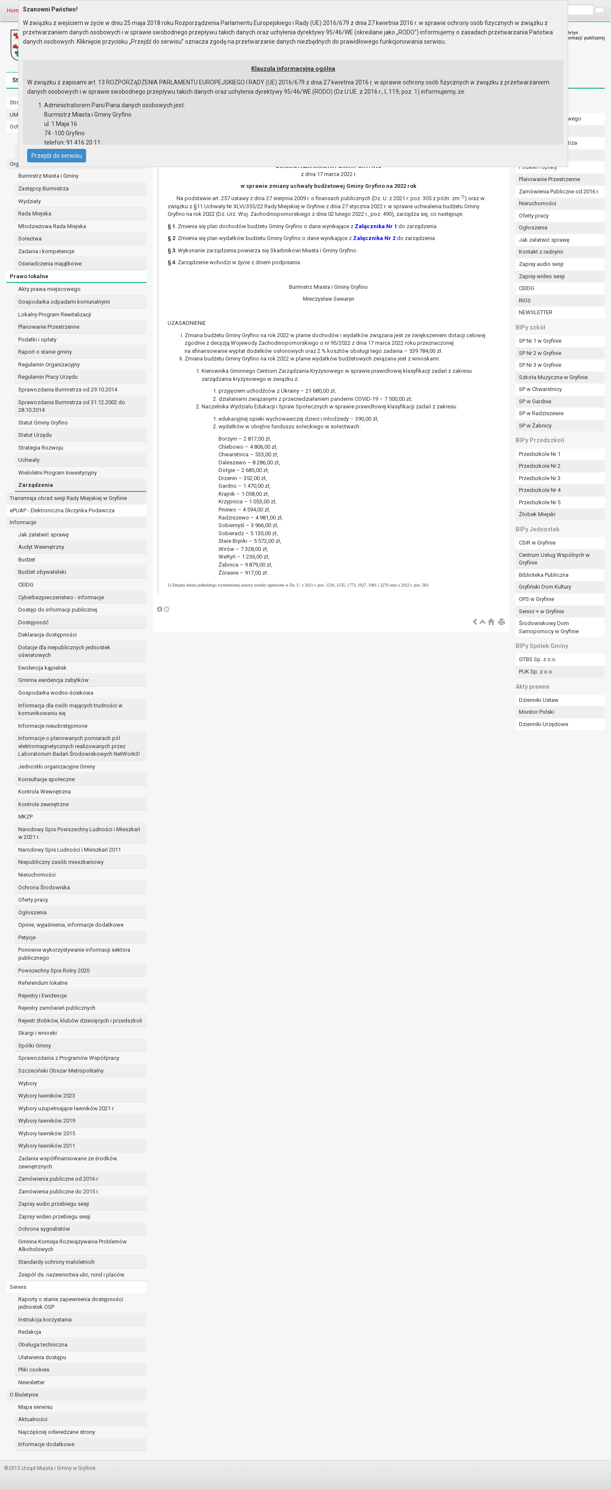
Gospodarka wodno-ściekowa (55, 693)
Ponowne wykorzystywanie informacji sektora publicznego (74, 954)
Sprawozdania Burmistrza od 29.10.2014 (67, 389)
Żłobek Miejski (537, 514)
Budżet (26, 559)
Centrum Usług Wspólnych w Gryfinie (554, 559)
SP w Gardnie (535, 401)
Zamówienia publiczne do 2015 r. (58, 1191)
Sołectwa (30, 238)
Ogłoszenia (32, 912)
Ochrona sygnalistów (44, 1229)
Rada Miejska (34, 213)
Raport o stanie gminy (45, 352)
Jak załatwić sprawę (43, 534)
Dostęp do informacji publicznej (57, 609)
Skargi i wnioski (37, 1033)
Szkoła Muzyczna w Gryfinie (553, 377)
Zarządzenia (35, 485)
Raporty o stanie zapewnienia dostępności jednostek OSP (70, 1303)
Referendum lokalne (42, 983)
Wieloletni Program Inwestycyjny (57, 472)
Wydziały (29, 201)
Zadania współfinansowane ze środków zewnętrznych (67, 1162)
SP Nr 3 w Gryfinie (540, 365)
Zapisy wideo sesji (542, 276)
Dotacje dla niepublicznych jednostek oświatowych (64, 651)
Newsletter (31, 1382)
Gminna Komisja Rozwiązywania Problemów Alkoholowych (72, 1245)
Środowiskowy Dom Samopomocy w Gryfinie (549, 627)
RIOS (525, 300)
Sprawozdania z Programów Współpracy (68, 1058)
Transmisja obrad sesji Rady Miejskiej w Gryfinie (68, 498)
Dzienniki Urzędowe (543, 724)
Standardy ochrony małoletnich (56, 1262)
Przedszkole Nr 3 (540, 478)
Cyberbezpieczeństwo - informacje (61, 597)
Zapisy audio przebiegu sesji (53, 1204)
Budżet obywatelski (42, 572)
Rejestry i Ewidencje (42, 995)
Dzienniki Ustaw (538, 700)
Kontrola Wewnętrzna (44, 791)
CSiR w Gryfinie (537, 542)
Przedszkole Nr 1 (540, 454)
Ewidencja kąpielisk (42, 668)
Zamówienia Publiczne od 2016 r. (559, 191)
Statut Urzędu (35, 435)
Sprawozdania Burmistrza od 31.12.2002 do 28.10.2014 (71, 406)
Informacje (23, 522)
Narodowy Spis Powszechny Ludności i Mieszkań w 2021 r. (79, 833)
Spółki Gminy (34, 1045)
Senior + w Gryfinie (541, 611)
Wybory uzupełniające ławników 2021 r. (66, 1108)
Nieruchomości (37, 875)
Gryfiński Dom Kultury (545, 587)
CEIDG (26, 584)
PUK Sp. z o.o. (536, 671)
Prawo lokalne (29, 276)
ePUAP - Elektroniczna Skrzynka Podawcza (62, 510)
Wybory (27, 1083)
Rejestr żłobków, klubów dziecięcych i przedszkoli (80, 1020)
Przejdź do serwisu (56, 155)
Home (14, 10)
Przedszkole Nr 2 (540, 466)
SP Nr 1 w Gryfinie (540, 341)
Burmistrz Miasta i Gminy (48, 176)
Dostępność (33, 622)
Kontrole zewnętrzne (43, 804)
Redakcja (29, 1332)
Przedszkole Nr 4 (540, 490)
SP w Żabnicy (535, 425)
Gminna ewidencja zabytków (53, 680)
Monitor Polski (536, 712)
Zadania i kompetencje (46, 251)
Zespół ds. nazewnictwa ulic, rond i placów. (71, 1274)
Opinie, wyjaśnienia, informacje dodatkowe (70, 925)
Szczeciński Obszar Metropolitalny (61, 1070)
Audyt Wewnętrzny (41, 547)
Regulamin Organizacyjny (49, 364)
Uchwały (28, 460)
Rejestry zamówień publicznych (56, 1008)
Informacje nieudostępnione (52, 726)
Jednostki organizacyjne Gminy (56, 766)
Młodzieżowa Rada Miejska (52, 226)
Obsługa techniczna (42, 1344)
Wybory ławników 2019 (46, 1120)
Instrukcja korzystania (45, 1319)
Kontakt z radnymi (541, 252)
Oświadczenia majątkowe (49, 263)
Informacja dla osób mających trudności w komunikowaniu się (70, 709)
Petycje (27, 937)
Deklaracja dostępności (47, 634)
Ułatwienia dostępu (42, 1357)
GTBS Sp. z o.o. (538, 659)
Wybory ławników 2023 (46, 1095)
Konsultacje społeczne (46, 779)
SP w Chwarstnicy (540, 389)
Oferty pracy (33, 900)
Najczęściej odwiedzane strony (56, 1432)
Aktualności (33, 1419)
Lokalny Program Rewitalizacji (54, 314)
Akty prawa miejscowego (49, 289)
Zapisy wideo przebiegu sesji (54, 1216)
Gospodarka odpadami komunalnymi (64, 302)
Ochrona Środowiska (44, 887)
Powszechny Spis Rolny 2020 (54, 970)
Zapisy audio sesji (541, 264)
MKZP (25, 816)
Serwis (18, 1287)
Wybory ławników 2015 (46, 1133)
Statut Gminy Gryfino (43, 422)
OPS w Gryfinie (536, 599)
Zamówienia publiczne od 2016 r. (58, 1179)
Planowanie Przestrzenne (48, 327)
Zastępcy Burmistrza (43, 188)
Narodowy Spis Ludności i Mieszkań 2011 (69, 849)
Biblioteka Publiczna (544, 575)
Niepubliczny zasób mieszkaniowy (61, 862)
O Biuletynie (24, 1394)
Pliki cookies (33, 1369)
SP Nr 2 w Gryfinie (540, 353)
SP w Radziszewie (541, 413)
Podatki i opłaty (37, 339)
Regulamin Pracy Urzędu (48, 377)
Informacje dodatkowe (46, 1444)
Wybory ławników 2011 (46, 1146)
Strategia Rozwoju (40, 447)
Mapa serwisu (35, 1407)
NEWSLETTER (535, 312)
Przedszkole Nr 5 (540, 502)
